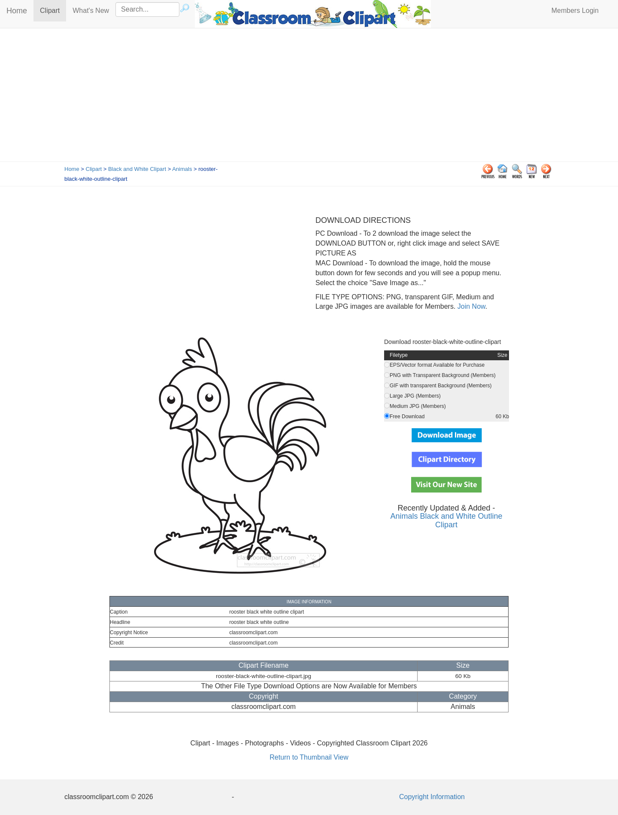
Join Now (470, 306)
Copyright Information (432, 796)
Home (16, 10)
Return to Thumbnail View (309, 757)
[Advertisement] (309, 97)
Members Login (575, 10)
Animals (182, 169)
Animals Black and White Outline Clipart (446, 520)
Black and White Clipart (137, 169)
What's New (91, 10)
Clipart (53, 10)
